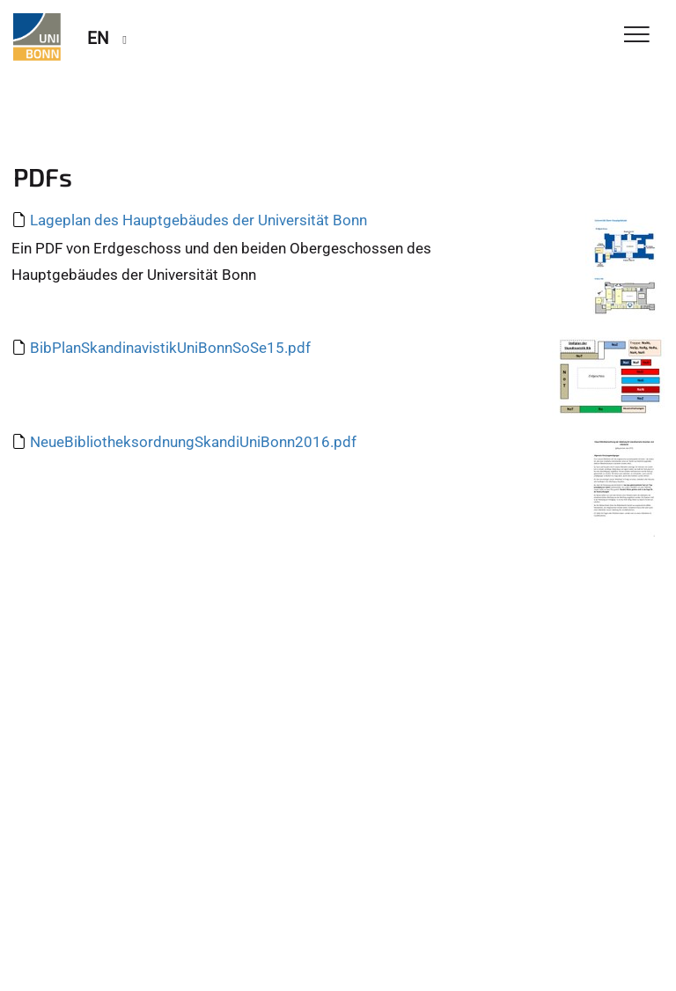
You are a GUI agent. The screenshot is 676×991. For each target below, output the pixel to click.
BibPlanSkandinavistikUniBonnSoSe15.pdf (170, 347)
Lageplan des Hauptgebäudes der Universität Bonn (198, 220)
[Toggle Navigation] (637, 36)
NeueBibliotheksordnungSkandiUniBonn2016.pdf (193, 442)
